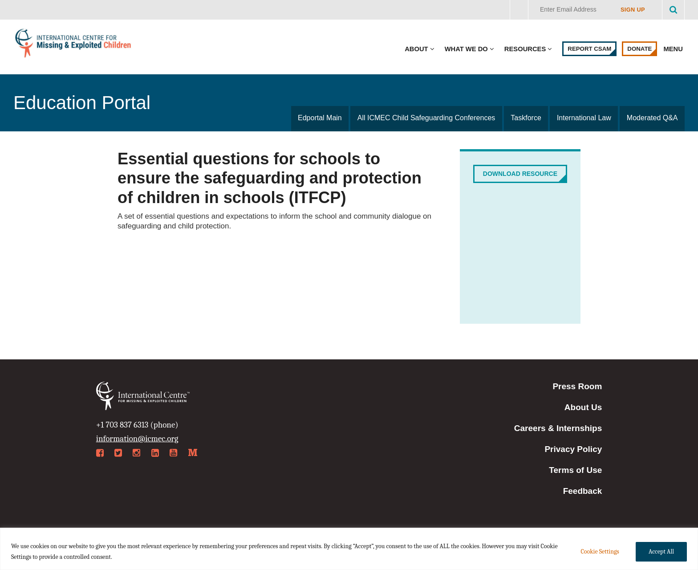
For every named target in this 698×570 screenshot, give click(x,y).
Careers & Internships (558, 428)
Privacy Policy (573, 449)
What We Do (466, 49)
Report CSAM (589, 48)
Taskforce (527, 118)
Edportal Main (322, 118)
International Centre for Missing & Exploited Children (73, 45)
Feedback (582, 491)
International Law (584, 118)
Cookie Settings (599, 551)
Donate (639, 48)
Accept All (661, 551)
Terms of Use (575, 470)
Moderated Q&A (652, 118)
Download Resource (520, 173)
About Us (583, 407)
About (416, 49)
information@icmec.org (137, 439)
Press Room (577, 386)
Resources (525, 49)
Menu (674, 49)
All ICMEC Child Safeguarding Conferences (427, 118)
